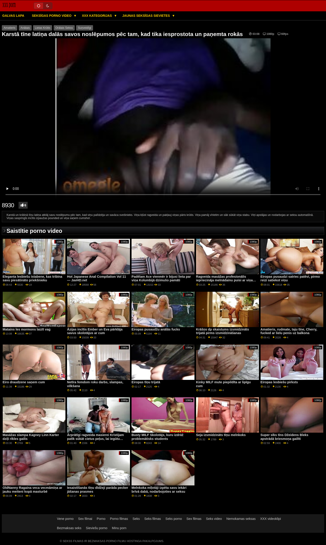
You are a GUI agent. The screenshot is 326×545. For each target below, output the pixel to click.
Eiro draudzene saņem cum (24, 382)
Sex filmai (85, 519)
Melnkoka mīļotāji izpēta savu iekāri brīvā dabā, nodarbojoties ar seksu (159, 489)
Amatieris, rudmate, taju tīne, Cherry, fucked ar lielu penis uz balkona (289, 331)
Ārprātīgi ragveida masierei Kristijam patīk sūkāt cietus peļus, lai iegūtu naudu (95, 438)
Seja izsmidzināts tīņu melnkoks (221, 435)
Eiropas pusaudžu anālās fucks (156, 329)
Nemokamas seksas (241, 519)
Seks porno (173, 519)
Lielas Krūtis (42, 27)
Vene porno (65, 519)
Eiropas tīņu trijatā (146, 382)
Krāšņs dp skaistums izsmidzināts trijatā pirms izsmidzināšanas (222, 331)
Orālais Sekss (64, 27)
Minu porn (119, 528)
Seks (136, 519)
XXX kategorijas (97, 15)
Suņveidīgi (84, 27)
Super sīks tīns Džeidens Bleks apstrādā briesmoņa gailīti (285, 437)
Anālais (25, 27)
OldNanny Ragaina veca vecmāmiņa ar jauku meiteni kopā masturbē (32, 489)
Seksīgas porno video (52, 15)
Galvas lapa (13, 15)
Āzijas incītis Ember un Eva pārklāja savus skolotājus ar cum (94, 331)
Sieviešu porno (96, 528)
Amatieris (9, 27)
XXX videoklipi (270, 519)
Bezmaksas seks (69, 528)
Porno (101, 519)
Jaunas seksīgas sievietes (146, 15)
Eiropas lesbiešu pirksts (279, 382)
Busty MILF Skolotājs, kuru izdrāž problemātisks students (157, 437)
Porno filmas (119, 519)
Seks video (214, 519)
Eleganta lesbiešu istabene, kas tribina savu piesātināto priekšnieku (32, 278)
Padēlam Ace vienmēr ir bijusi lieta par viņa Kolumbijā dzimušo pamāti (161, 278)
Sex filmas (193, 519)
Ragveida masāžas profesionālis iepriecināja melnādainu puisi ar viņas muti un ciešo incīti (225, 280)
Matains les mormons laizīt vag (26, 329)
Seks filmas (152, 519)
